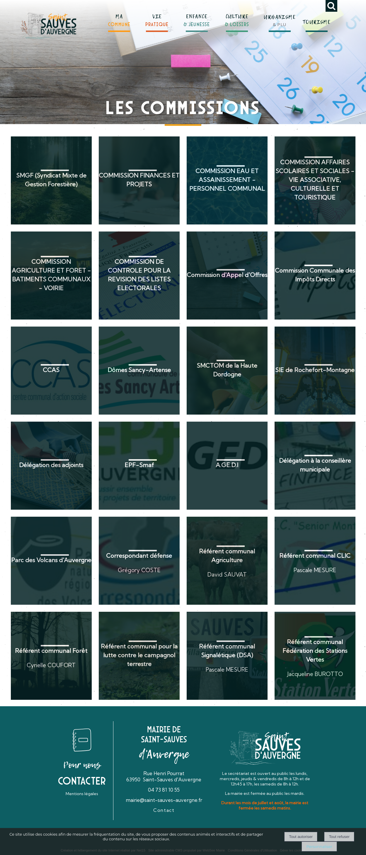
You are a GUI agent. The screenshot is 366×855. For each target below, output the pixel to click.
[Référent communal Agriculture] (227, 561)
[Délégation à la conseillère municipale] (315, 466)
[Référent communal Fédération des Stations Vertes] (315, 656)
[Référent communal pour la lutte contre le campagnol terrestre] (139, 656)
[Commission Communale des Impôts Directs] (315, 276)
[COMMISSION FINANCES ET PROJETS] (139, 180)
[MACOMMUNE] (119, 18)
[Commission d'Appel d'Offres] (227, 276)
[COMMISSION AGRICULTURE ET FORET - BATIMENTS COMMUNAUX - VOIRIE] (51, 276)
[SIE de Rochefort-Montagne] (315, 371)
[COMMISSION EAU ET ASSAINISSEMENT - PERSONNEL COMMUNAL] (227, 180)
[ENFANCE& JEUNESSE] (197, 17)
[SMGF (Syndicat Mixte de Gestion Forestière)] (51, 180)
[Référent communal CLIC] (315, 561)
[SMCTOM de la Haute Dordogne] (227, 371)
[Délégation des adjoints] (51, 466)
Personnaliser (319, 846)
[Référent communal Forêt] (51, 656)
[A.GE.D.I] (227, 466)
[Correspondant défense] (139, 561)
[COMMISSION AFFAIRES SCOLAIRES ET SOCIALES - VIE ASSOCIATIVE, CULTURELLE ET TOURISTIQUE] (315, 180)
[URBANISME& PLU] (279, 17)
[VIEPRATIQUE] (157, 18)
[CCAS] (51, 371)
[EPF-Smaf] (139, 466)
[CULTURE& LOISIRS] (237, 18)
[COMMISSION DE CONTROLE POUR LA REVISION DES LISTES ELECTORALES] (139, 276)
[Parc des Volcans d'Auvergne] (51, 561)
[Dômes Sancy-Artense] (139, 371)
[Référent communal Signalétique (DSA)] (227, 656)
